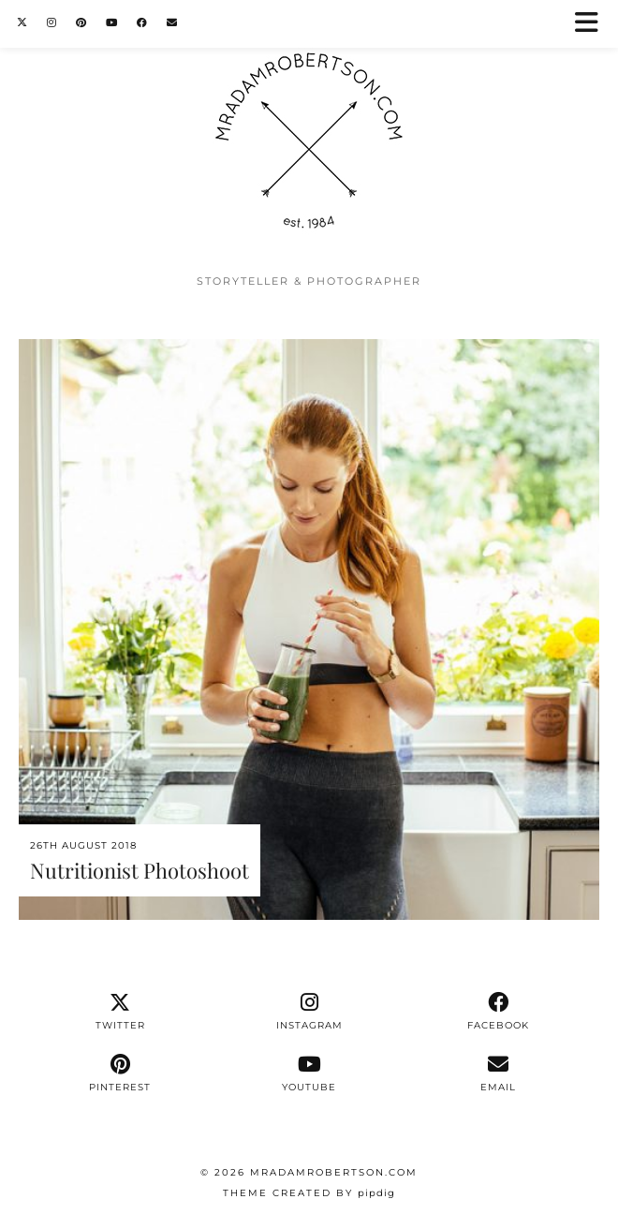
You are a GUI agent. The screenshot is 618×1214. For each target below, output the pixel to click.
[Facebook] (142, 23)
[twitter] (120, 1011)
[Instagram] (52, 23)
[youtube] (309, 1073)
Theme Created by (309, 1193)
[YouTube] (112, 23)
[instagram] (309, 1011)
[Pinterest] (81, 23)
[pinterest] (120, 1073)
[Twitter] (22, 23)
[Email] (172, 23)
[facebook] (498, 1011)
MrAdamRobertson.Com (334, 1172)
